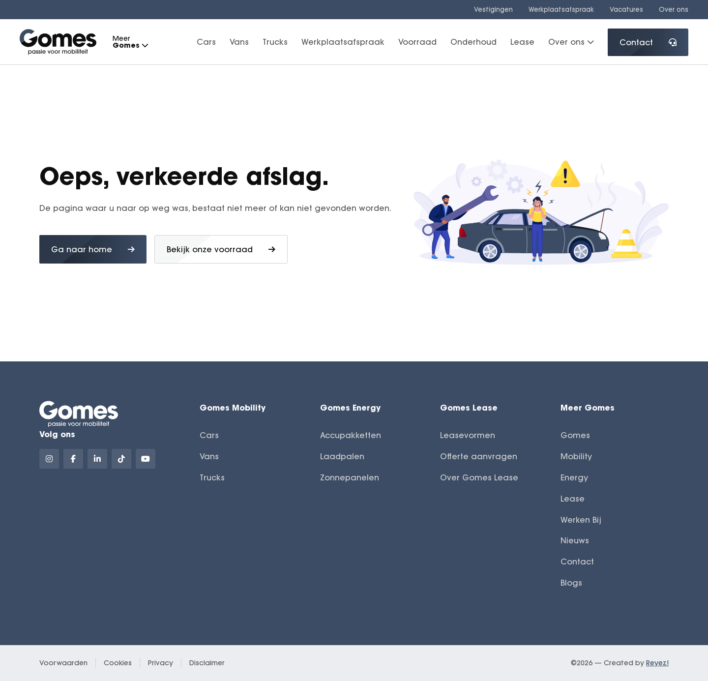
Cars (206, 42)
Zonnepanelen (349, 477)
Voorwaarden (63, 662)
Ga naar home (93, 249)
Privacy (160, 662)
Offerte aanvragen (478, 456)
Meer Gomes (587, 407)
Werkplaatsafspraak (561, 9)
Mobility (576, 456)
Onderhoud (473, 42)
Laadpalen (342, 456)
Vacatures (626, 9)
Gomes (575, 435)
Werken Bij (580, 520)
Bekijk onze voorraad (221, 249)
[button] (144, 45)
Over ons (673, 9)
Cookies (118, 662)
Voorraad (417, 42)
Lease (522, 42)
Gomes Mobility (233, 407)
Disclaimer (207, 662)
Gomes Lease (469, 407)
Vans (239, 42)
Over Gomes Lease (479, 477)
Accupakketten (350, 435)
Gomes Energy (350, 407)
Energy (574, 477)
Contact (648, 42)
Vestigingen (493, 9)
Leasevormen (467, 435)
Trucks (275, 42)
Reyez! (657, 662)
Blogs (571, 583)
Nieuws (574, 540)
